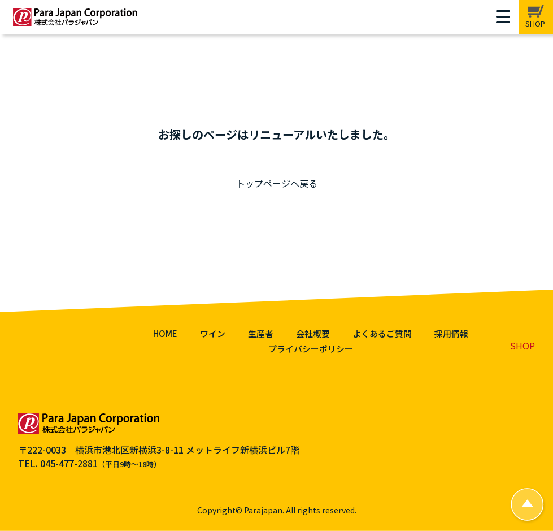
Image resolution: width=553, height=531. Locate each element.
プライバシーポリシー (310, 349)
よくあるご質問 (382, 333)
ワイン (212, 333)
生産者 (260, 333)
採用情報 (451, 333)
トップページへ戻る (276, 183)
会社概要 (313, 333)
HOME (165, 333)
